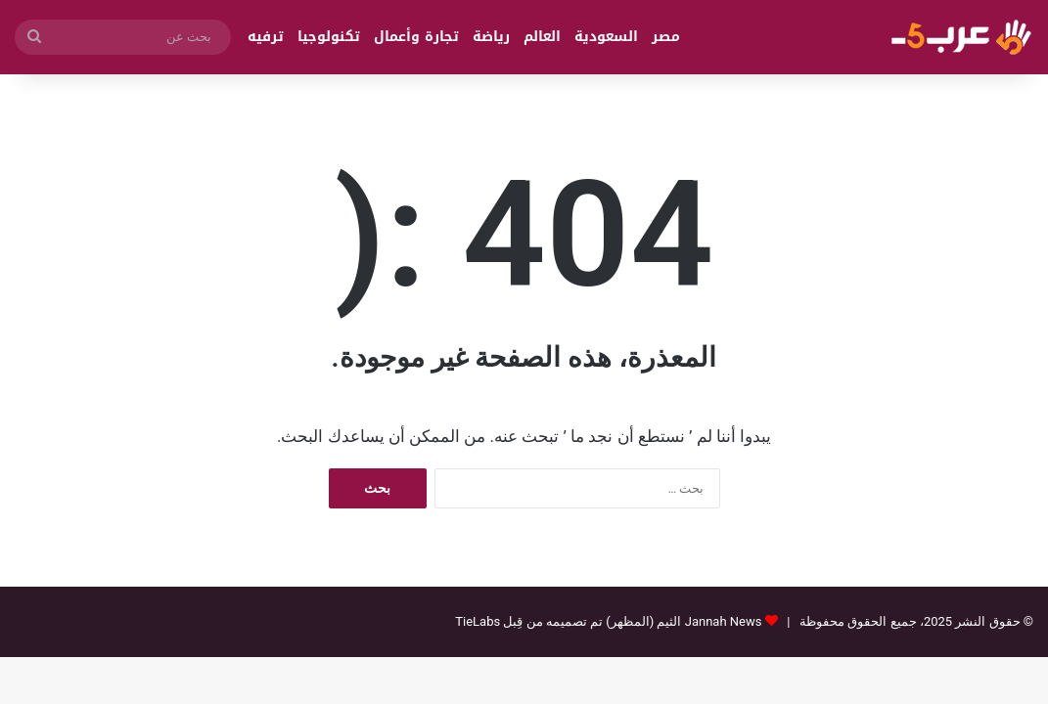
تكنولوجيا (328, 36)
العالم (542, 36)
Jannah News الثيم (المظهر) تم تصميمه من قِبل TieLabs (608, 621)
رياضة (491, 36)
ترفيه (266, 36)
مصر (666, 36)
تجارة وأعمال (416, 36)
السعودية (606, 36)
